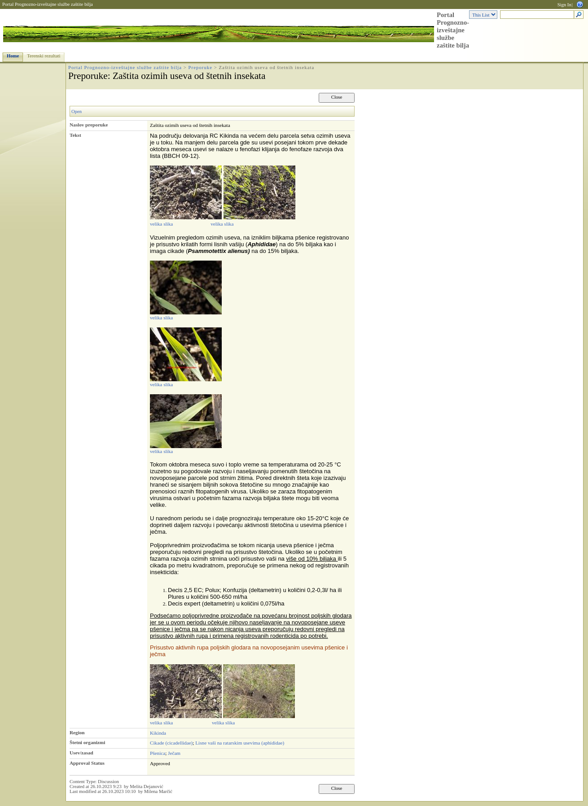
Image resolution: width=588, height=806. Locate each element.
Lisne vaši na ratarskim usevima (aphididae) (239, 742)
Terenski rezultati (43, 55)
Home (13, 55)
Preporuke (200, 67)
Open (76, 111)
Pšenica (157, 753)
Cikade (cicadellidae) (171, 742)
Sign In (564, 4)
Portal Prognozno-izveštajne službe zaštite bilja (47, 4)
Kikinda (158, 733)
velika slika (161, 224)
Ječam (174, 753)
